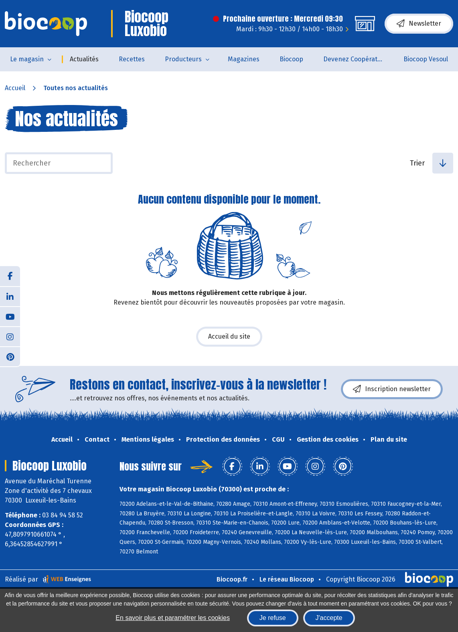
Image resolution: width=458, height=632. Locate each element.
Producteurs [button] (183, 59)
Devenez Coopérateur (355, 59)
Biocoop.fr (232, 579)
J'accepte (329, 617)
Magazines (243, 59)
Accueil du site (229, 336)
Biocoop (291, 59)
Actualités (84, 59)
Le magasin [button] (27, 59)
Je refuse (272, 617)
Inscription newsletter (392, 389)
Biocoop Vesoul (425, 59)
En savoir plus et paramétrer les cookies (173, 617)
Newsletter (419, 24)
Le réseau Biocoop (286, 579)
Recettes (132, 59)
